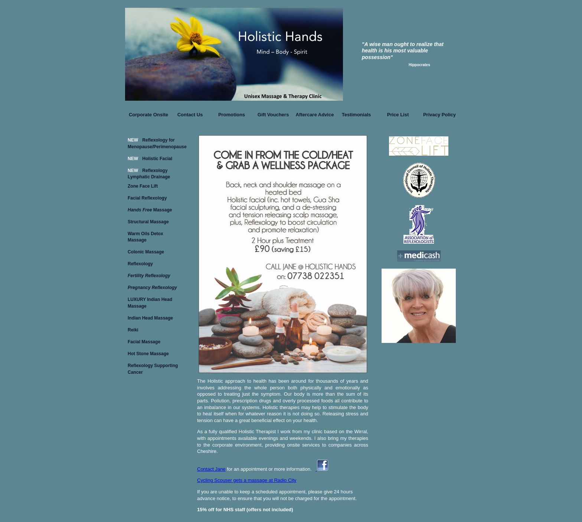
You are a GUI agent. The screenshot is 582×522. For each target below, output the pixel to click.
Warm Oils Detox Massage (145, 235)
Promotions (231, 114)
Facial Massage (144, 341)
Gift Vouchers (273, 114)
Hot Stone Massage (148, 353)
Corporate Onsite (148, 114)
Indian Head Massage (150, 318)
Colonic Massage (146, 251)
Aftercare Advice (315, 114)
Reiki (133, 330)
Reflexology (140, 263)
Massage (150, 210)
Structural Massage (148, 221)
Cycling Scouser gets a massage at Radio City (246, 480)
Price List (398, 114)
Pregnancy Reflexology (152, 287)
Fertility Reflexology (149, 275)
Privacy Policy (439, 114)
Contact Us (190, 114)
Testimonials (356, 114)
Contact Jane (211, 469)
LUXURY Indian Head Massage (150, 301)
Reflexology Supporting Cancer (153, 367)
